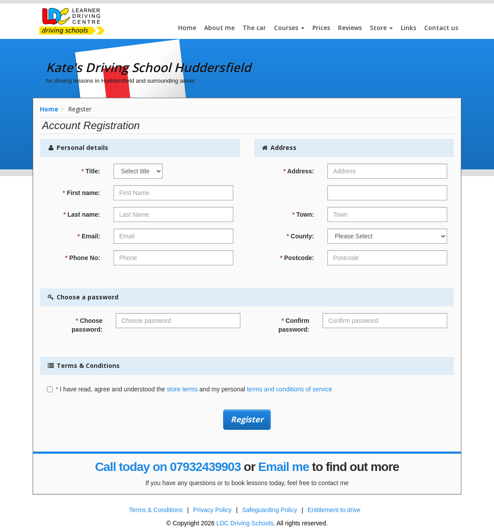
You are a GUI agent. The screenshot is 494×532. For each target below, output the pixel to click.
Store (381, 27)
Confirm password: (293, 325)
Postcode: (297, 257)
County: (300, 236)
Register (247, 419)
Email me (283, 467)
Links (408, 27)
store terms (182, 389)
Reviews (350, 27)
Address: (298, 171)
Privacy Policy (212, 509)
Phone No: (82, 257)
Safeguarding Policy (269, 509)
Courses (289, 27)
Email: (88, 236)
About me (219, 27)
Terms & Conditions (155, 509)
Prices (321, 27)
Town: (303, 214)
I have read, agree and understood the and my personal (189, 389)
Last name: (81, 214)
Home (187, 27)
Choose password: (87, 325)
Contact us (441, 27)
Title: (90, 171)
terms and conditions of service (289, 389)
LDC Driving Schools (244, 523)
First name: (81, 192)
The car (254, 27)
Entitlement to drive (334, 509)
